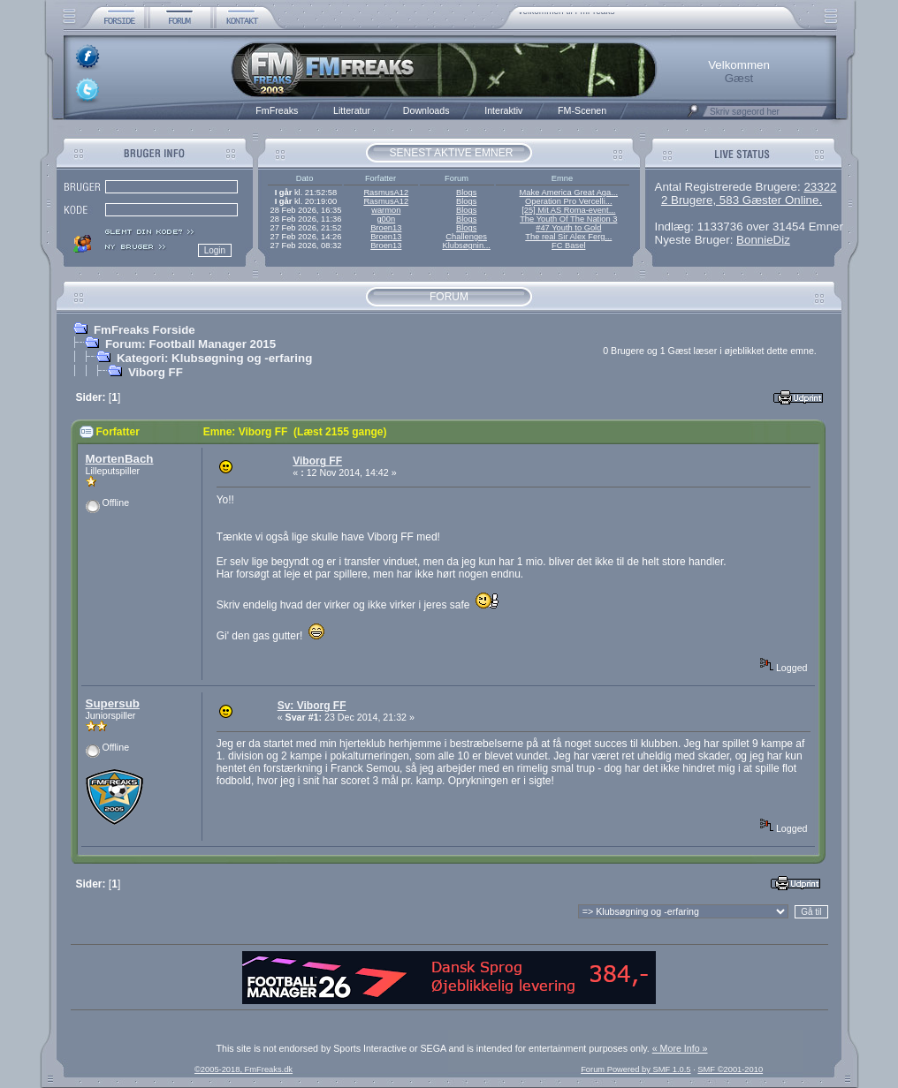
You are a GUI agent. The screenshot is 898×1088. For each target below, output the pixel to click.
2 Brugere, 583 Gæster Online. (741, 200)
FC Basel (568, 245)
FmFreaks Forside (144, 329)
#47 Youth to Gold (568, 227)
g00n (386, 219)
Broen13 (385, 227)
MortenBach (120, 458)
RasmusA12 (385, 192)
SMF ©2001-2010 (730, 1069)
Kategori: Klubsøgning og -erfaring (214, 358)
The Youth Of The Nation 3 (568, 219)
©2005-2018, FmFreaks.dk (243, 1069)
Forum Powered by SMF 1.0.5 (635, 1069)
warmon (385, 210)
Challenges (466, 236)
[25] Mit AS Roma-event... (568, 210)
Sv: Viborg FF (312, 705)
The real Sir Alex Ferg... (568, 236)
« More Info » (680, 1048)
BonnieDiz (763, 239)
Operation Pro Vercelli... (569, 201)
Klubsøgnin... (466, 245)
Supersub (113, 703)
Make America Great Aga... (569, 192)
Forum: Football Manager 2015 (190, 344)
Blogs (466, 192)
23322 (819, 186)
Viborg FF (155, 372)
